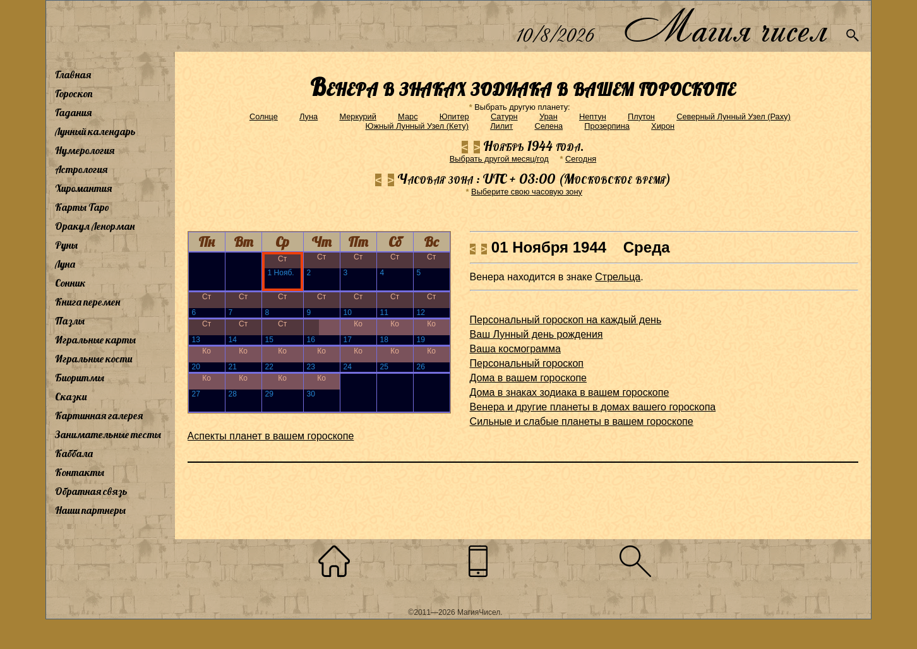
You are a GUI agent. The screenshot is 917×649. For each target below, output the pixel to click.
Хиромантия (83, 188)
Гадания (73, 112)
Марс (407, 116)
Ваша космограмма (515, 348)
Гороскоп (74, 93)
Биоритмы (79, 377)
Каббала (74, 453)
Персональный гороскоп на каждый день (566, 319)
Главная (73, 74)
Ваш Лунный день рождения (536, 334)
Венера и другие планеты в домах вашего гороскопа (593, 407)
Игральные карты (95, 339)
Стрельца (617, 276)
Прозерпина (607, 126)
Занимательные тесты (108, 434)
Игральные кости (93, 358)
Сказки (71, 396)
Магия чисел (725, 26)
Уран (548, 116)
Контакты (79, 472)
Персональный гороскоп (527, 363)
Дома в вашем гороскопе (528, 377)
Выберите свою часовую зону (526, 191)
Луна (65, 264)
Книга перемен (87, 301)
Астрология (81, 169)
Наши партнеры (90, 510)
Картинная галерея (99, 415)
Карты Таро (82, 207)
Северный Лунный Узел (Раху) (733, 116)
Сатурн (504, 116)
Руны (66, 245)
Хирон (662, 126)
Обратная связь (91, 491)
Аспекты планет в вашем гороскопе (271, 436)
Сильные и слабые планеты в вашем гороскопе (581, 421)
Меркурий (357, 116)
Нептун (592, 116)
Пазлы (70, 320)
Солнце (263, 116)
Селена (548, 126)
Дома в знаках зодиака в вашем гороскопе (569, 392)
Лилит (501, 126)
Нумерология (84, 150)
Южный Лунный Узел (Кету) (417, 126)
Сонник (70, 283)
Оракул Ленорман (95, 226)
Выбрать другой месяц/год (499, 159)
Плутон (641, 116)
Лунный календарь (95, 131)
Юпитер (454, 116)
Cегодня (580, 159)
